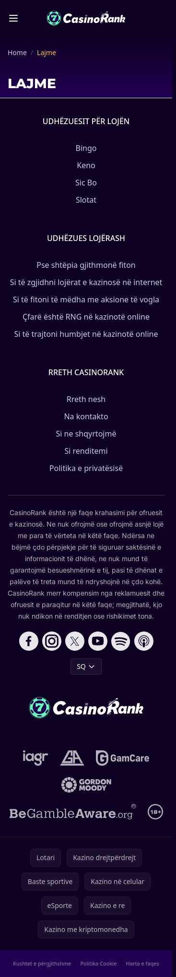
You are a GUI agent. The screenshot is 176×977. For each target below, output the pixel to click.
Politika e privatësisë (86, 468)
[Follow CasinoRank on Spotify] (120, 641)
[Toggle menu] (13, 18)
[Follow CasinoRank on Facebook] (28, 641)
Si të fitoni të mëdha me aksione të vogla (86, 299)
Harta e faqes (142, 963)
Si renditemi (85, 451)
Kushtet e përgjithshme (42, 963)
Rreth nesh (86, 399)
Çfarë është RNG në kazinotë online (86, 316)
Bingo (86, 148)
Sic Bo (86, 182)
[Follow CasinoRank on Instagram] (51, 641)
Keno (86, 165)
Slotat (86, 200)
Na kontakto (86, 416)
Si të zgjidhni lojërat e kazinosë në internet (86, 282)
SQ (86, 666)
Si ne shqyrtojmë (86, 433)
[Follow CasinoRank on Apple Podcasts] (143, 641)
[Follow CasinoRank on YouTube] (97, 641)
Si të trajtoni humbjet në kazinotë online (86, 334)
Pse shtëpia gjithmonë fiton (85, 265)
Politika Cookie (98, 963)
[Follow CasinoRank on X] (74, 641)
